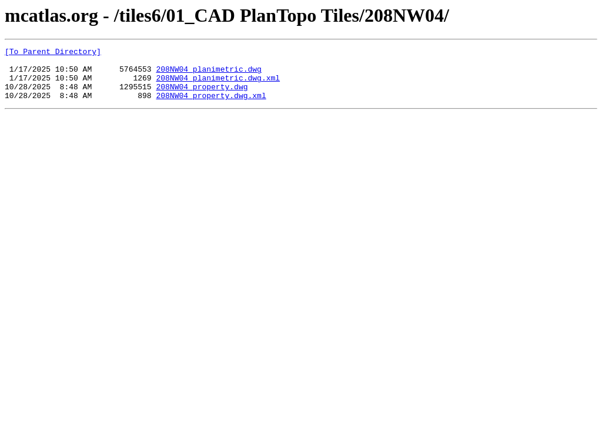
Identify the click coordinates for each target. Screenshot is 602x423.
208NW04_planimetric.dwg (208, 74)
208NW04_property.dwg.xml (211, 105)
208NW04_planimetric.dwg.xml (218, 84)
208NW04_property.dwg (202, 95)
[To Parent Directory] (53, 53)
